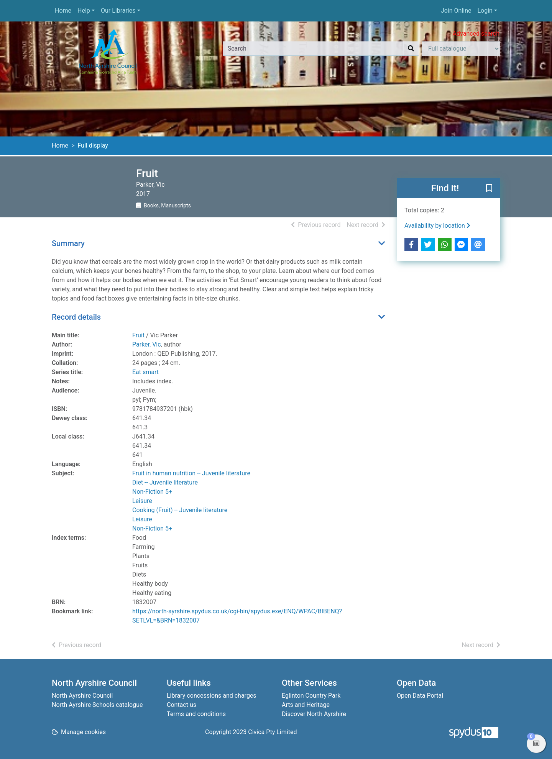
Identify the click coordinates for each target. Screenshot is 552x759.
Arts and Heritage (306, 704)
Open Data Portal (420, 695)
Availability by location (437, 225)
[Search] (411, 48)
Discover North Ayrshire (314, 714)
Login (484, 10)
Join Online (456, 10)
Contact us (181, 704)
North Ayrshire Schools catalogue (97, 704)
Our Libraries (118, 10)
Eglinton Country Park (311, 695)
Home (63, 10)
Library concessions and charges (211, 695)
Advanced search (476, 33)
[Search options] (461, 48)
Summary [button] (68, 243)
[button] (489, 189)
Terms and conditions (196, 714)
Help (83, 10)
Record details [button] (76, 317)
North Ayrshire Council (82, 695)
